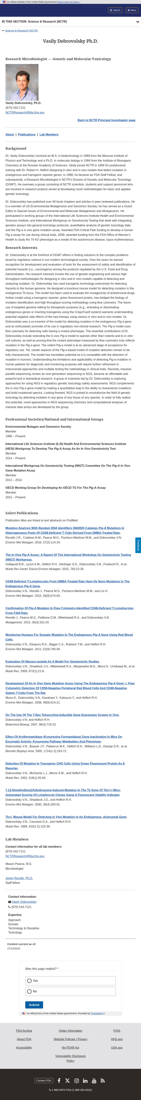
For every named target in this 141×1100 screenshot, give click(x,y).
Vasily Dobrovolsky (24, 901)
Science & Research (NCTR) (21, 30)
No (35, 991)
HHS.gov (117, 1039)
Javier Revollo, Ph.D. (19, 878)
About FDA (24, 1039)
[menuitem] (70, 947)
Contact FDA (43, 1080)
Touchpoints (96, 1013)
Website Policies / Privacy (70, 1039)
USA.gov (117, 1047)
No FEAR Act (70, 1047)
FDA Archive (24, 1030)
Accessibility (24, 1047)
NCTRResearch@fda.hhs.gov (25, 112)
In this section (34, 22)
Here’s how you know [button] (69, 2)
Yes (35, 980)
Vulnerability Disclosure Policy (70, 1058)
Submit (34, 1005)
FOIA (116, 1030)
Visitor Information (70, 1030)
